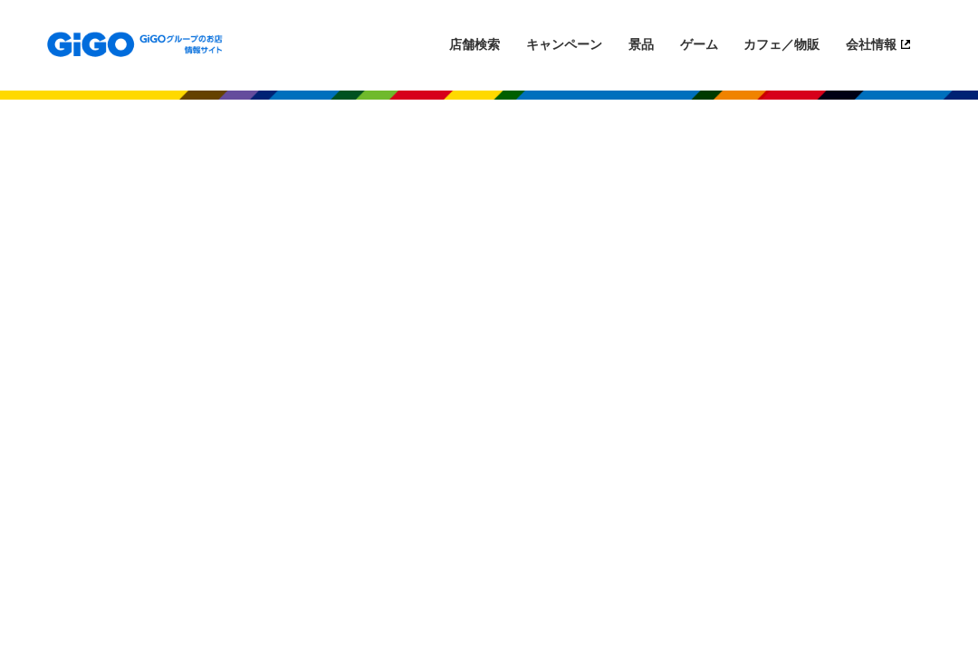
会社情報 (871, 44)
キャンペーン (564, 44)
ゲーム (699, 44)
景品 (641, 44)
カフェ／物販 (781, 44)
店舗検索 (474, 44)
